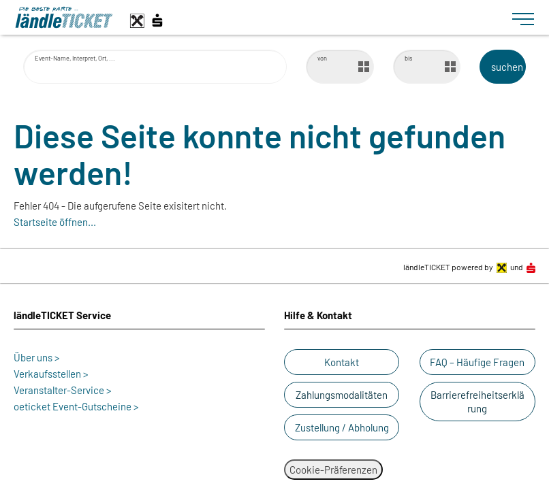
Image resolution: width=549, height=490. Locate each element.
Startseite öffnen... (55, 222)
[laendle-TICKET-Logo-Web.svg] (258, 17)
